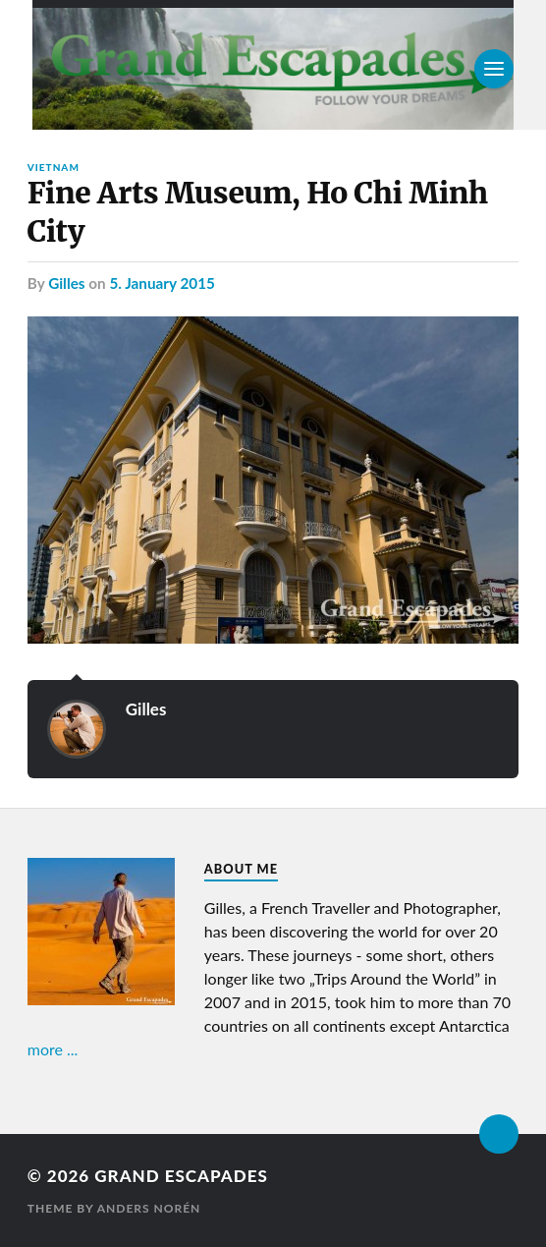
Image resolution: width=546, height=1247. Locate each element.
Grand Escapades (180, 1175)
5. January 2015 (161, 283)
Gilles (66, 283)
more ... (53, 1049)
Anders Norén (149, 1208)
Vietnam (53, 167)
